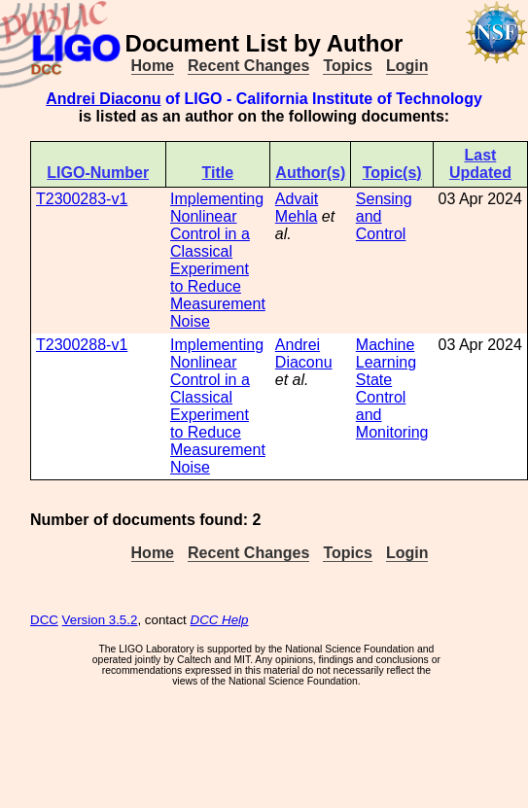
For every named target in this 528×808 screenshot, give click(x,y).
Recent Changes (248, 65)
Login (407, 65)
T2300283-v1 (81, 199)
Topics (347, 65)
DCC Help (220, 620)
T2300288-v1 (81, 344)
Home (152, 65)
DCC (44, 620)
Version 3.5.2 (100, 620)
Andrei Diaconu (103, 98)
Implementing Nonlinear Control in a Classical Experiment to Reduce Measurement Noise (217, 260)
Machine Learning (386, 353)
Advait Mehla (296, 208)
